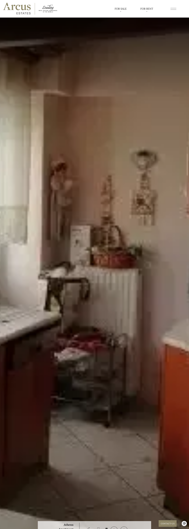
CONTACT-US (167, 523)
